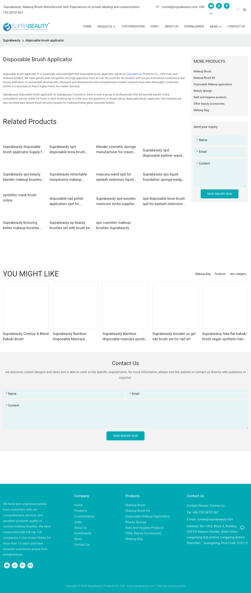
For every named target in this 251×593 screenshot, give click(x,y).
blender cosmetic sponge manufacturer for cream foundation (116, 150)
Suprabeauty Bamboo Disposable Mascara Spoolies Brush (70, 337)
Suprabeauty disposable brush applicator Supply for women (24, 150)
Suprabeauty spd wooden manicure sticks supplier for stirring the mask (116, 201)
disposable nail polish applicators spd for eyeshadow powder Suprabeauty (66, 201)
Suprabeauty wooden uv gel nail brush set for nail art (174, 336)
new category (238, 273)
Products (220, 273)
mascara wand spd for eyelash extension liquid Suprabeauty (115, 177)
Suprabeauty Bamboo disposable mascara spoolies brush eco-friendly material (125, 337)
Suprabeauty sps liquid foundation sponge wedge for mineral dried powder (163, 177)
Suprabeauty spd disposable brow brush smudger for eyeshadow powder (68, 150)
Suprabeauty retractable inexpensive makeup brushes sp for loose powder (68, 177)
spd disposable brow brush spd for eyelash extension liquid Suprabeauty (164, 201)
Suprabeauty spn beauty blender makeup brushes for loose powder (22, 177)
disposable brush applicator (44, 40)
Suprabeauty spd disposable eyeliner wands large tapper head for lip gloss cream (163, 153)
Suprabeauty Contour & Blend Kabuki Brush (26, 336)
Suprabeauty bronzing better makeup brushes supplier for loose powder (23, 225)
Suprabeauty (11, 40)
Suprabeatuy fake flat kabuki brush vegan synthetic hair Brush (224, 337)
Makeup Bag (202, 273)
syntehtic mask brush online (19, 197)
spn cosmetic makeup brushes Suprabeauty (113, 225)
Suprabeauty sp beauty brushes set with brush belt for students (71, 225)
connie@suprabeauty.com (177, 7)
